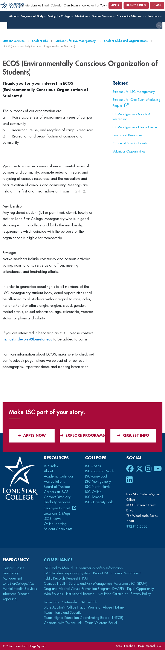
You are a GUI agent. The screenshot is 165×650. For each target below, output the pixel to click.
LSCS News (52, 518)
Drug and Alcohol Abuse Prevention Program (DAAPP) (84, 588)
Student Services (103, 16)
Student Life (40, 41)
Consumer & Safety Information (99, 568)
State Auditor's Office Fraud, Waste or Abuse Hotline (84, 607)
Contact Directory (57, 497)
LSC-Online (93, 492)
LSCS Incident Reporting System (67, 573)
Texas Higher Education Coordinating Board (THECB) (83, 617)
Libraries (36, 5)
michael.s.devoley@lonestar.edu (27, 339)
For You (101, 5)
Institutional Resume (80, 594)
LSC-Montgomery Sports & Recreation (131, 116)
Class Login (71, 5)
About (13, 16)
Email (45, 5)
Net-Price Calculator (113, 594)
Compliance (58, 560)
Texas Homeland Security (62, 612)
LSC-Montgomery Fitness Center (135, 127)
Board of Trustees (57, 486)
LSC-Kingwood (96, 476)
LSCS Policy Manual (58, 568)
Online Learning (55, 524)
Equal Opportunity (140, 588)
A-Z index (51, 466)
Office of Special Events (130, 143)
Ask (157, 5)
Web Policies (53, 594)
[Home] (12, 6)
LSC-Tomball (94, 497)
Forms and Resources (127, 135)
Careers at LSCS (56, 492)
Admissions (82, 16)
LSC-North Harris (97, 486)
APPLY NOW (32, 435)
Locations (154, 16)
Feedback (130, 645)
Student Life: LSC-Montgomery (75, 41)
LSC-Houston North (99, 471)
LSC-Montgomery (98, 481)
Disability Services (57, 502)
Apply (115, 5)
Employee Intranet (57, 508)
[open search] (159, 25)
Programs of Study (33, 16)
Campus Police (13, 568)
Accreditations (54, 481)
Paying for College (60, 16)
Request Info (136, 5)
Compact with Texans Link (63, 623)
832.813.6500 (136, 526)
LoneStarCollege (18, 583)
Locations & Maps (57, 513)
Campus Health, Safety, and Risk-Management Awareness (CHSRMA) (95, 583)
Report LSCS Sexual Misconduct (117, 573)
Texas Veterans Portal (101, 623)
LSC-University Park (99, 502)
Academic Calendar (58, 476)
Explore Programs (82, 435)
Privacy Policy (141, 594)
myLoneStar (86, 5)
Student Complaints (58, 529)
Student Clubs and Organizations (126, 41)
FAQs (119, 645)
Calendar (56, 5)
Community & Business (131, 16)
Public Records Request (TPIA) (66, 578)
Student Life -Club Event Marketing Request (136, 102)
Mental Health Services (20, 588)
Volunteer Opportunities (129, 151)
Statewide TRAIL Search (79, 602)
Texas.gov (51, 602)
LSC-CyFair (93, 466)
